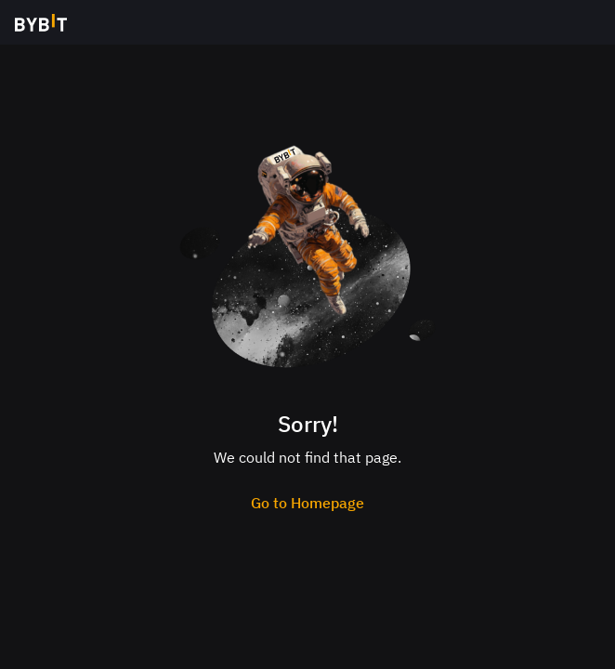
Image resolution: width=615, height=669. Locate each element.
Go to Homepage (307, 502)
